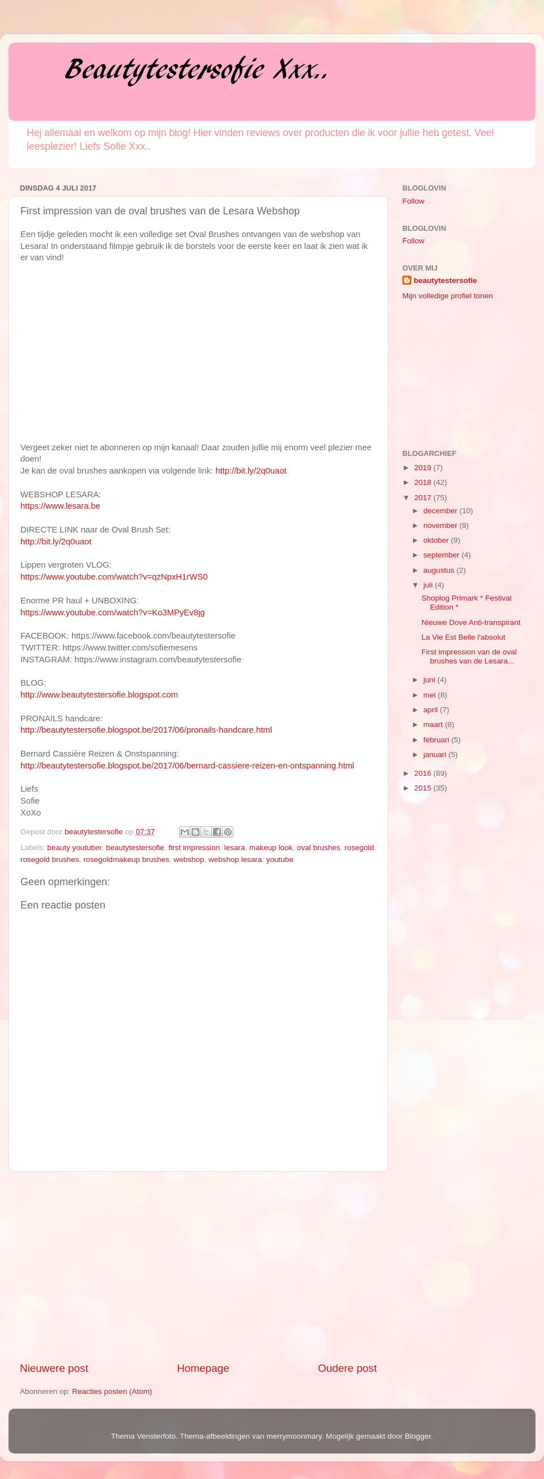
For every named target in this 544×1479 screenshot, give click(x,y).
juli (429, 585)
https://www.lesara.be (60, 505)
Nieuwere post (54, 1368)
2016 (424, 773)
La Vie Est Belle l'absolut (463, 637)
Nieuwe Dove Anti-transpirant (471, 622)
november (441, 525)
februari (437, 740)
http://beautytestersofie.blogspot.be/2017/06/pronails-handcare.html (146, 729)
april (431, 709)
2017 (424, 497)
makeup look (271, 847)
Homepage (203, 1368)
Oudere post (347, 1368)
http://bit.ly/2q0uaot (250, 470)
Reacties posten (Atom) (112, 1391)
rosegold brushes (49, 859)
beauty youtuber (74, 847)
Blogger (418, 1436)
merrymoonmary (293, 1436)
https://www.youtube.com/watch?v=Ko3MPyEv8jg (112, 612)
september (442, 555)
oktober (437, 540)
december (441, 510)
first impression (194, 847)
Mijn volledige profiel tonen (447, 295)
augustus (440, 570)
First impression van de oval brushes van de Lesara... (469, 656)
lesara (234, 847)
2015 (424, 788)
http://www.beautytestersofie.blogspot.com (99, 694)
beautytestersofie (135, 847)
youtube (280, 859)
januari (435, 754)
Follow (413, 201)
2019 (424, 467)
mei (430, 695)
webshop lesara (235, 859)
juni (430, 679)
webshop (188, 859)
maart (434, 724)
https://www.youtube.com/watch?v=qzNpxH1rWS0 (113, 576)
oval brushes (319, 847)
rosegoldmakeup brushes (126, 859)
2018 (424, 482)
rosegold (359, 847)
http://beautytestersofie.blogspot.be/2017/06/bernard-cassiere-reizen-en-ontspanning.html (187, 765)
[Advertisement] (198, 1266)
